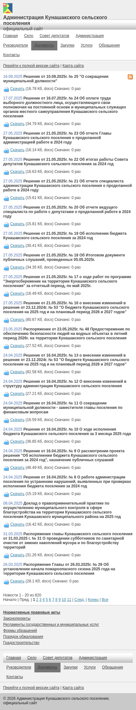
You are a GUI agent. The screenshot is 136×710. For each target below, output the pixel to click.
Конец (93, 599)
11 (69, 599)
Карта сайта (73, 65)
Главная (10, 35)
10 (64, 599)
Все (105, 599)
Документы (44, 45)
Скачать (17, 88)
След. (80, 599)
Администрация (90, 35)
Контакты (11, 55)
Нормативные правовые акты (31, 612)
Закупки (68, 45)
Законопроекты (16, 618)
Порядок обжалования (23, 636)
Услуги (86, 45)
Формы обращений (20, 630)
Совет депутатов (54, 35)
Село (28, 35)
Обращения (109, 45)
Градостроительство (21, 642)
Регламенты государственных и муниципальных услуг (51, 624)
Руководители (15, 45)
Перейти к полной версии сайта (31, 65)
